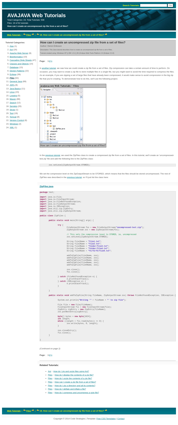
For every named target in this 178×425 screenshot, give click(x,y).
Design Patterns (17, 71)
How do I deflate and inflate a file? (70, 389)
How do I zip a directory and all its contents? (75, 385)
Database (14, 67)
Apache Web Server (19, 53)
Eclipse (13, 74)
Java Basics (15, 88)
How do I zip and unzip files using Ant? (71, 371)
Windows (14, 124)
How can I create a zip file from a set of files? (75, 382)
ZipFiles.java (46, 186)
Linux (12, 92)
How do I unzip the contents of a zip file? (73, 378)
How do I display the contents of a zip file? (74, 375)
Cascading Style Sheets (21, 60)
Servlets (13, 106)
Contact (120, 419)
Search (13, 102)
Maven (13, 99)
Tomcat (13, 117)
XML (12, 127)
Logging (13, 95)
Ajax (12, 46)
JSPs (12, 85)
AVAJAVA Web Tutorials (36, 15)
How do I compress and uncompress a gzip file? (77, 392)
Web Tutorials (14, 35)
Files (28, 35)
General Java (16, 81)
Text (11, 113)
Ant (11, 49)
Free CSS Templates (106, 419)
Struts (12, 110)
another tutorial (49, 68)
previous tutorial (52, 155)
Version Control (17, 120)
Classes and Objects (19, 64)
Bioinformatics (16, 57)
